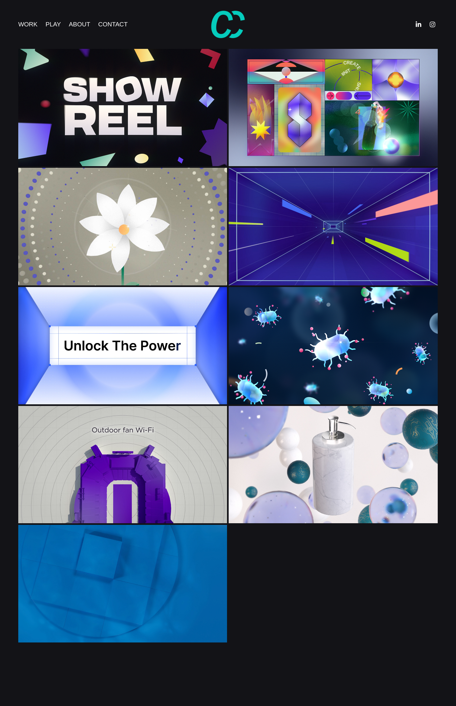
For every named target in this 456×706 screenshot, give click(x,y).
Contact (113, 24)
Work (28, 24)
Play (53, 24)
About (79, 24)
